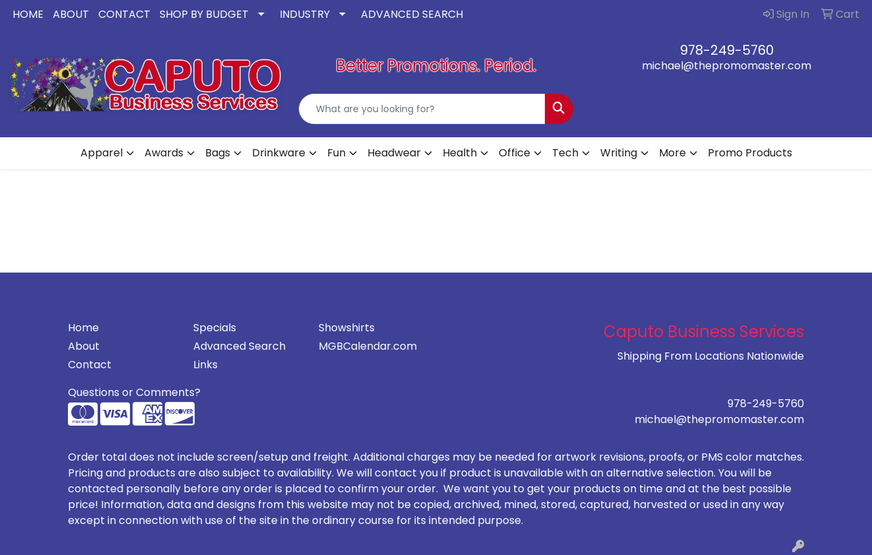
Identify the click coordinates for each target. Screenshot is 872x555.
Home (83, 327)
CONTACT (124, 14)
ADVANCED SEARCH (412, 14)
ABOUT (71, 14)
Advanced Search (239, 346)
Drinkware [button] (278, 152)
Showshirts (347, 327)
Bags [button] (217, 152)
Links (205, 364)
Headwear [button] (394, 152)
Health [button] (460, 152)
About (84, 346)
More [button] (672, 152)
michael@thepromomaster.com (726, 65)
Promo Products (750, 152)
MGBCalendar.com (368, 346)
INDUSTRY (305, 14)
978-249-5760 (727, 50)
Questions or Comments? (134, 392)
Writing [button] (618, 152)
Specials (214, 327)
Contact (89, 364)
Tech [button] (565, 152)
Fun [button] (336, 152)
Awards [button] (163, 152)
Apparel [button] (101, 152)
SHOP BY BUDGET (204, 14)
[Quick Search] (422, 109)
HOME (28, 14)
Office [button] (514, 152)
